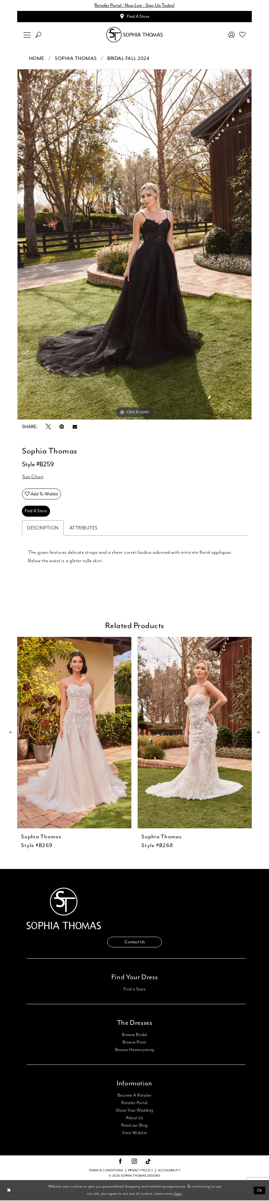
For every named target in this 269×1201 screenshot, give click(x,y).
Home (36, 59)
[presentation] (74, 733)
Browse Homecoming (134, 1050)
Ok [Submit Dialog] (259, 1191)
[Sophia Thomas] (134, 35)
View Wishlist (134, 1133)
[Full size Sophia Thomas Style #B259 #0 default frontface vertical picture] (134, 245)
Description (43, 529)
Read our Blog (134, 1126)
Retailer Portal (134, 1103)
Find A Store (36, 511)
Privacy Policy (140, 1171)
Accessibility (169, 1171)
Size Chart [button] (33, 477)
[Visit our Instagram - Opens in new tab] (134, 1162)
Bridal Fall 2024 (128, 59)
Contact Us (134, 942)
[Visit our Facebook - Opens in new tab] (120, 1162)
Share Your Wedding (134, 1111)
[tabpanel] (134, 245)
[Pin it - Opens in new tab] (61, 427)
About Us (134, 1118)
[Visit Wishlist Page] (242, 35)
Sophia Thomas (76, 59)
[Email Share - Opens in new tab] (74, 427)
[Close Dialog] (9, 1190)
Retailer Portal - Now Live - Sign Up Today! (134, 5)
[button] (27, 35)
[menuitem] (27, 35)
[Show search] (38, 35)
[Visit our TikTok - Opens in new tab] (148, 1162)
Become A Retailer (134, 1096)
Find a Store (135, 989)
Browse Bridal (134, 1035)
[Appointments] (134, 16)
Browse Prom (134, 1042)
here (177, 1194)
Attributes (83, 529)
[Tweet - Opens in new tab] (48, 427)
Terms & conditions (106, 1171)
